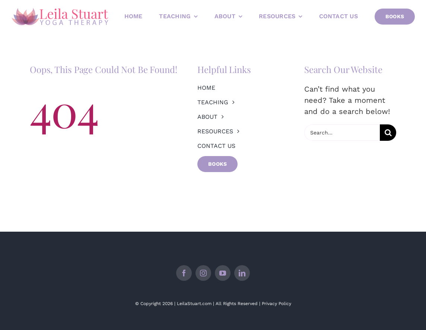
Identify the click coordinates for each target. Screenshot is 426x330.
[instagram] (203, 273)
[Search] (388, 132)
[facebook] (184, 273)
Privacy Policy (276, 303)
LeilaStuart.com (194, 303)
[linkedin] (242, 273)
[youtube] (223, 273)
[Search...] (342, 132)
